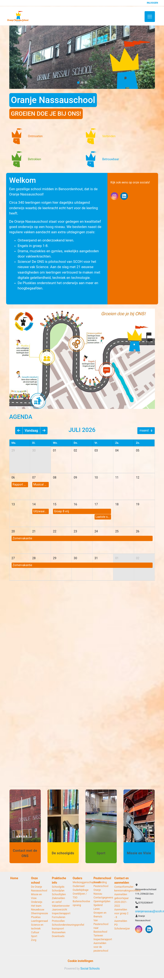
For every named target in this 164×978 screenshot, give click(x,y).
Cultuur (35, 932)
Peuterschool (101, 878)
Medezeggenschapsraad (80, 882)
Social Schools (90, 968)
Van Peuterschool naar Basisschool (101, 926)
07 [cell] (34, 477)
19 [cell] (137, 504)
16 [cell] (75, 504)
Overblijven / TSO (80, 895)
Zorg (33, 940)
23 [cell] (75, 531)
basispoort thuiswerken (59, 930)
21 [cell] (34, 531)
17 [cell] (96, 504)
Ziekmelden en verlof (58, 900)
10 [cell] (96, 477)
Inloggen (152, 2)
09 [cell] (75, 477)
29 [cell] (13, 450)
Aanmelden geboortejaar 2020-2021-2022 (121, 900)
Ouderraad (78, 886)
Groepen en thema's (100, 914)
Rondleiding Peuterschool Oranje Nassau (101, 888)
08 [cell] (54, 477)
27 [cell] (13, 558)
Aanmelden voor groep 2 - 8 (121, 913)
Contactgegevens (101, 897)
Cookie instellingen (80, 961)
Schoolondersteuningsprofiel (59, 924)
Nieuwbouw (37, 909)
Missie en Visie (36, 896)
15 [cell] (54, 504)
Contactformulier (121, 886)
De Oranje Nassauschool (38, 888)
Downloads (58, 936)
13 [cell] (13, 504)
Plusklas (36, 917)
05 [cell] (137, 450)
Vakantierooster (59, 905)
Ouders (77, 878)
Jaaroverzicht (59, 909)
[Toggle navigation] (150, 16)
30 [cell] (34, 450)
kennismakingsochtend (121, 890)
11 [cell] (117, 477)
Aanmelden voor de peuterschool (101, 947)
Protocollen (58, 921)
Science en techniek (37, 926)
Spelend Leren (98, 907)
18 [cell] (117, 504)
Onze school (35, 880)
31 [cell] (96, 558)
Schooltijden (59, 894)
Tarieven (98, 935)
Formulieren (58, 917)
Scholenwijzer (121, 928)
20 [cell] (13, 531)
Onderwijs (36, 902)
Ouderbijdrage (80, 889)
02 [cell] (75, 450)
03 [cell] (96, 450)
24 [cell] (96, 531)
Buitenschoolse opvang (80, 903)
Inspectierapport (59, 913)
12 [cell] (137, 477)
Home (14, 878)
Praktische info (59, 880)
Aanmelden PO (120, 923)
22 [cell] (54, 531)
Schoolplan (58, 890)
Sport (34, 936)
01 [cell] (54, 450)
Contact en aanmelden (121, 880)
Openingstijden (101, 901)
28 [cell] (34, 558)
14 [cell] (34, 504)
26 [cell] (137, 531)
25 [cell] (117, 531)
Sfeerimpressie (38, 913)
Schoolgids (58, 886)
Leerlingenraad (38, 921)
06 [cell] (13, 477)
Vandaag (31, 431)
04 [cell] (117, 450)
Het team (36, 905)
